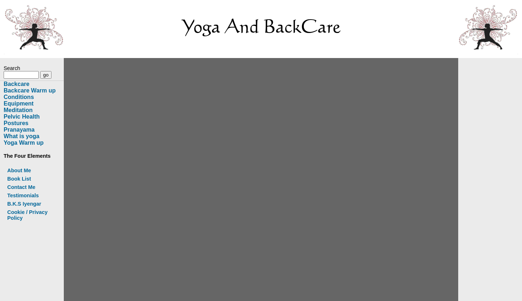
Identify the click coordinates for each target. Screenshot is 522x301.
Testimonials (23, 195)
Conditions (19, 97)
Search (12, 68)
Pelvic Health (22, 117)
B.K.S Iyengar (24, 204)
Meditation (18, 110)
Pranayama (19, 130)
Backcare (16, 84)
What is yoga (22, 136)
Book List (19, 179)
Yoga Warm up (24, 143)
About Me (19, 170)
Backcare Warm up (29, 90)
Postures (16, 123)
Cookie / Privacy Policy (27, 215)
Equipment (19, 103)
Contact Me (21, 187)
